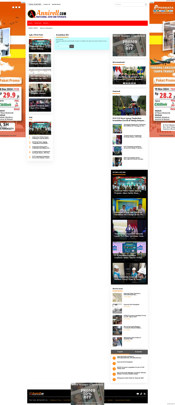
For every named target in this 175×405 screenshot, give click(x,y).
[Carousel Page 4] (132, 83)
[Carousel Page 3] (129, 83)
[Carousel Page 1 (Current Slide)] (124, 83)
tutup (23, 2)
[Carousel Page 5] (135, 83)
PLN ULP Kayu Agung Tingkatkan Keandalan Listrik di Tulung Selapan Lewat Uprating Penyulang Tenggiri (41, 142)
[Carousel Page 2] (127, 83)
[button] (146, 4)
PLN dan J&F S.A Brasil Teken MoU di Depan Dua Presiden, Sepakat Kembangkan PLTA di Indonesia (128, 78)
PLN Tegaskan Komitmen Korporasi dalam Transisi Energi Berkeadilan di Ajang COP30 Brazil (41, 157)
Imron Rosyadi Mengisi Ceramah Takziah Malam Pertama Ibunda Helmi (132, 327)
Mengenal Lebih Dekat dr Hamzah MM (132, 338)
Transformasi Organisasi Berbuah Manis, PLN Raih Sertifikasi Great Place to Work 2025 (41, 152)
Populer (120, 352)
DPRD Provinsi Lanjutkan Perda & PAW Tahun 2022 (135, 316)
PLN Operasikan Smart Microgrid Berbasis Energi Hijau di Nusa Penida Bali (133, 158)
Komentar (138, 352)
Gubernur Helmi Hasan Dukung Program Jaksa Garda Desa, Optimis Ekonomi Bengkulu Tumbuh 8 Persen (40, 137)
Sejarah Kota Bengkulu (131, 304)
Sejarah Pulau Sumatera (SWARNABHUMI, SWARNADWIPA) (132, 294)
